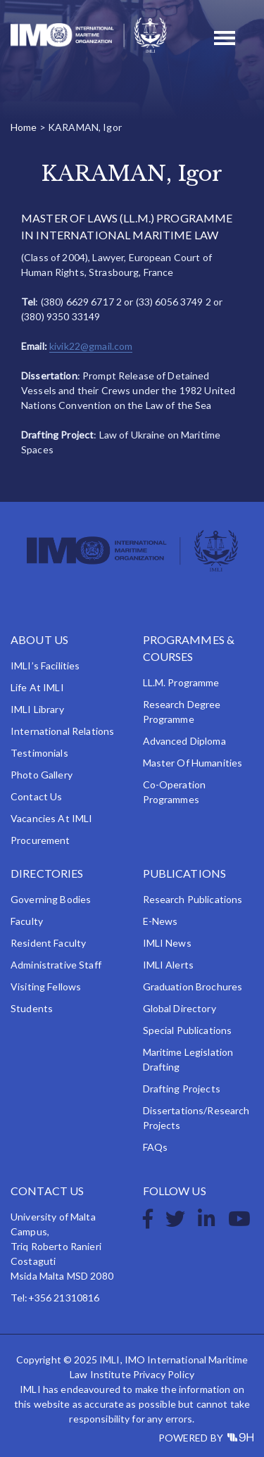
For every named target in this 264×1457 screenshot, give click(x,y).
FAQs (155, 1147)
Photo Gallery (42, 775)
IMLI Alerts (168, 965)
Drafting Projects (181, 1089)
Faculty (27, 921)
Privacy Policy (163, 1374)
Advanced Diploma (184, 741)
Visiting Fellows (46, 986)
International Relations (62, 731)
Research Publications (193, 899)
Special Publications (187, 1030)
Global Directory (179, 1008)
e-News (160, 921)
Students (32, 1008)
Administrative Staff (56, 965)
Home (24, 127)
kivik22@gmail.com (90, 346)
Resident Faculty (48, 943)
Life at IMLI (37, 687)
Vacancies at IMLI (51, 818)
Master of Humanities (193, 763)
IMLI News (167, 943)
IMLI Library (37, 709)
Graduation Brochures (193, 986)
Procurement (40, 840)
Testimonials (39, 753)
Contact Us (36, 796)
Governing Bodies (51, 899)
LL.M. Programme (181, 682)
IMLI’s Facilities (45, 665)
